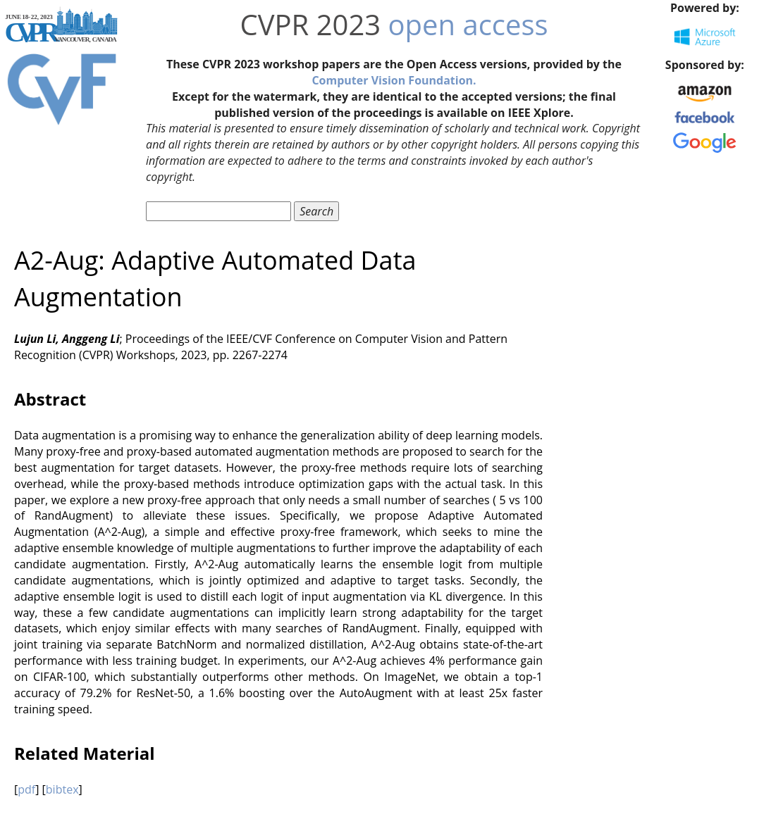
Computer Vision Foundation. (394, 80)
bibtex (62, 789)
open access (468, 24)
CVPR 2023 (310, 24)
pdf (26, 789)
